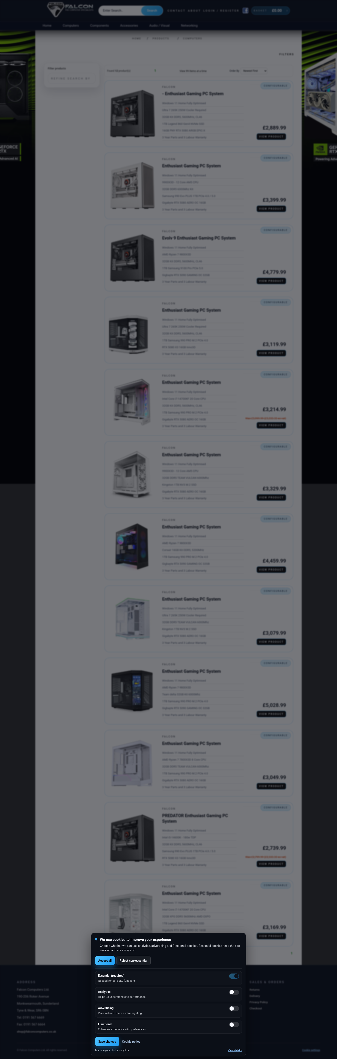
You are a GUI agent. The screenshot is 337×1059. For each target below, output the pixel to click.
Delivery (255, 996)
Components (99, 25)
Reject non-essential (133, 960)
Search (152, 10)
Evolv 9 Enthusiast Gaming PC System (199, 238)
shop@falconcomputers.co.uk (36, 1031)
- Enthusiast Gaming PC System (193, 93)
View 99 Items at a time (193, 71)
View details (235, 1050)
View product (271, 136)
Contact (176, 10)
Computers (71, 25)
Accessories (129, 25)
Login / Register (221, 10)
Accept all (105, 960)
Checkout (256, 1008)
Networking (189, 25)
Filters (286, 54)
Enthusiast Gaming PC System (191, 165)
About (194, 10)
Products (161, 38)
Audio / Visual (159, 25)
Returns (255, 989)
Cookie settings (311, 1050)
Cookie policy (131, 1041)
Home (47, 25)
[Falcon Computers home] (70, 10)
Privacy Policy (259, 1002)
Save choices (107, 1041)
